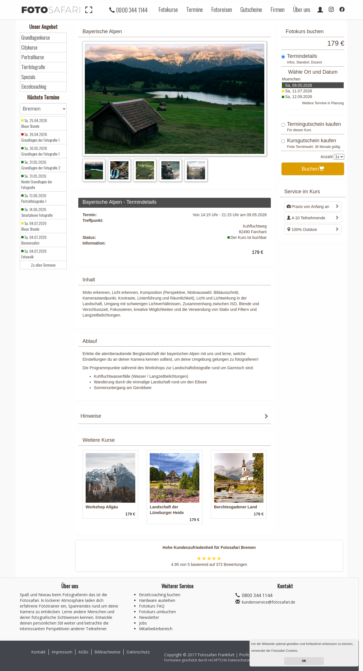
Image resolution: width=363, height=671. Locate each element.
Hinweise (91, 416)
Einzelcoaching (34, 86)
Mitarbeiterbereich (155, 628)
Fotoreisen (221, 9)
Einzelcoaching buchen (159, 594)
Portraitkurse (32, 57)
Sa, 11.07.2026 (298, 91)
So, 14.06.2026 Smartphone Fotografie (37, 212)
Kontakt (38, 652)
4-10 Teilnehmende (306, 218)
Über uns (301, 9)
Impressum (62, 652)
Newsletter (149, 617)
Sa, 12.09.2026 (298, 96)
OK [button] (304, 660)
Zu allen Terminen (43, 265)
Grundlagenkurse (35, 37)
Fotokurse (168, 9)
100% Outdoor (302, 229)
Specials (28, 76)
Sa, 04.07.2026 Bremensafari (34, 240)
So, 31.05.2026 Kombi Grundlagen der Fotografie (36, 181)
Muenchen (291, 79)
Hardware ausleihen (157, 600)
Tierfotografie (33, 67)
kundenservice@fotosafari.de (268, 602)
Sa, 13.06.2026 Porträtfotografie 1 (33, 198)
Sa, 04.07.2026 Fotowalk (34, 254)
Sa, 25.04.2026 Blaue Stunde (34, 123)
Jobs (143, 623)
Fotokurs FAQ (151, 606)
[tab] (174, 416)
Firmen (277, 9)
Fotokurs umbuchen (157, 611)
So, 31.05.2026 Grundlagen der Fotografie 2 (40, 165)
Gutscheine (251, 9)
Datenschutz (138, 652)
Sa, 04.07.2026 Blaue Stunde (34, 226)
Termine (194, 9)
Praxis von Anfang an (308, 206)
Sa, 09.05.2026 (298, 85)
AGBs (83, 652)
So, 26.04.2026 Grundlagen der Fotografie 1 (40, 137)
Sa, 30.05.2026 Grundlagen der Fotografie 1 (40, 151)
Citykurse (29, 47)
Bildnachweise (107, 652)
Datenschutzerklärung (245, 660)
